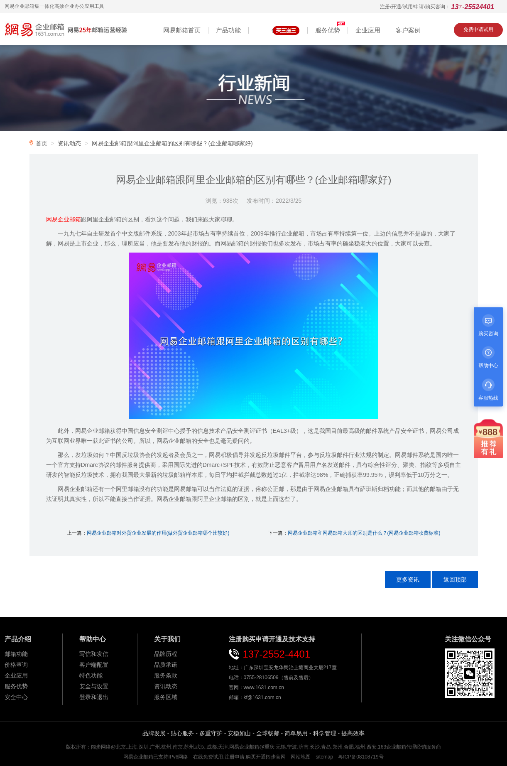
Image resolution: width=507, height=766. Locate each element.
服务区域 (165, 697)
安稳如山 (239, 733)
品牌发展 (154, 733)
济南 (304, 747)
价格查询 (16, 664)
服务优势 (16, 686)
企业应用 (16, 675)
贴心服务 (182, 733)
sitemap (324, 757)
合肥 (349, 747)
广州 (155, 747)
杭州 (166, 747)
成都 (212, 747)
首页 (41, 143)
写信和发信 (93, 654)
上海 (132, 747)
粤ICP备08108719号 (360, 757)
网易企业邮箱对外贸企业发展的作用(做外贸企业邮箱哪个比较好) (158, 533)
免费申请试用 (478, 29)
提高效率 (353, 733)
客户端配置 (93, 664)
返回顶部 (455, 579)
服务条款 (165, 675)
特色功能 (91, 675)
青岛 (326, 747)
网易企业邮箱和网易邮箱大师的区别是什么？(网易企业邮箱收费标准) (364, 533)
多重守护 (211, 733)
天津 (223, 747)
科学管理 (324, 733)
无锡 (281, 747)
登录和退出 (93, 697)
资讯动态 (69, 143)
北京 (121, 747)
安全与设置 (93, 686)
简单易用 (296, 733)
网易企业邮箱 (244, 747)
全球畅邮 (267, 733)
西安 (372, 747)
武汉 (200, 747)
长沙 (315, 747)
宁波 (292, 747)
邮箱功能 (16, 654)
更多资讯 (407, 579)
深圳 (144, 747)
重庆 (269, 747)
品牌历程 (165, 654)
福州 (360, 747)
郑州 (338, 747)
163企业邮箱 (392, 747)
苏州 (189, 747)
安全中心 (16, 697)
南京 (178, 747)
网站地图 (301, 757)
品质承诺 (165, 664)
